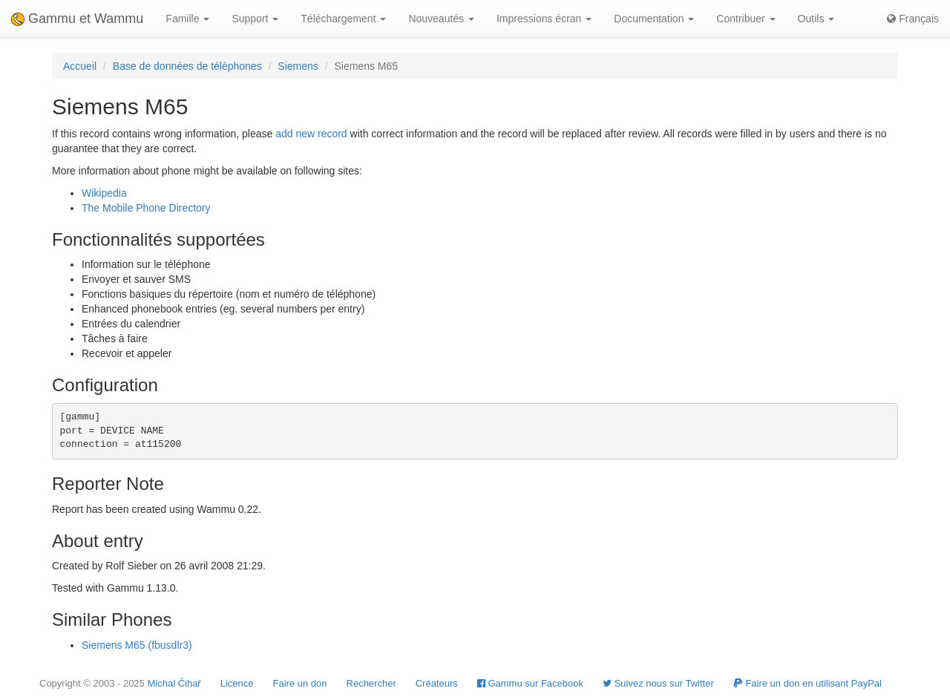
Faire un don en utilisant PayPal (807, 683)
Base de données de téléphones (187, 66)
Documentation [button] (654, 18)
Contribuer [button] (745, 18)
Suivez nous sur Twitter (658, 683)
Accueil (79, 66)
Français (913, 18)
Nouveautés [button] (441, 18)
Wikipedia (104, 193)
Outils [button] (816, 18)
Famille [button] (187, 18)
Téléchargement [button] (343, 18)
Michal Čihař (173, 683)
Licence (237, 683)
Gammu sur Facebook (530, 683)
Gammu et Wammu (77, 18)
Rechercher (371, 683)
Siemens (298, 66)
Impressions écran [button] (544, 18)
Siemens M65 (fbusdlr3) (137, 645)
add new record (311, 134)
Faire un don (300, 683)
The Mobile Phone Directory (146, 208)
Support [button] (255, 18)
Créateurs (437, 683)
